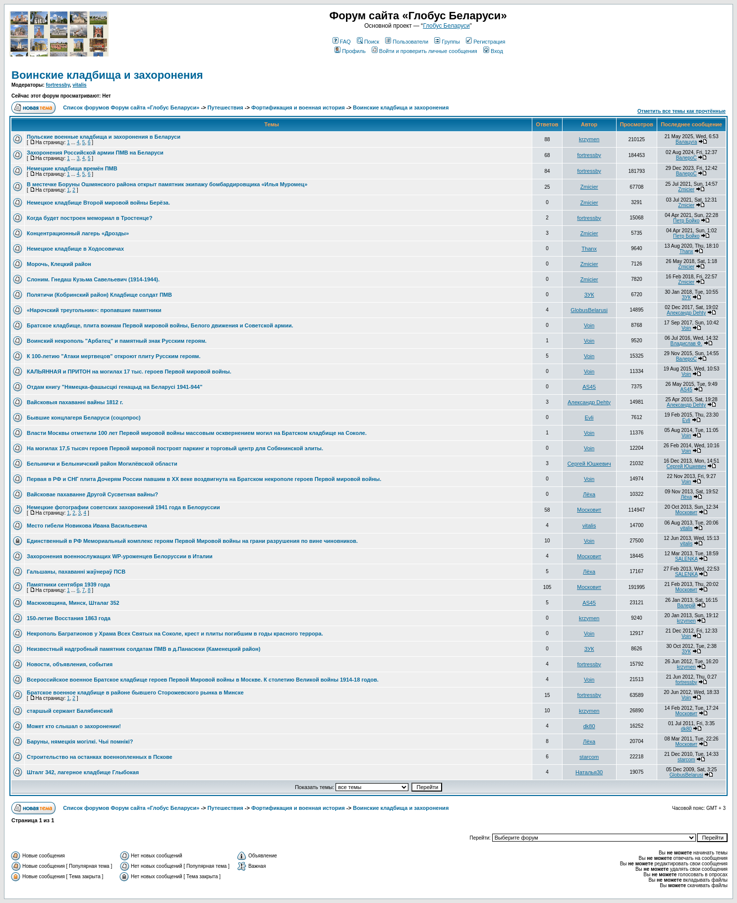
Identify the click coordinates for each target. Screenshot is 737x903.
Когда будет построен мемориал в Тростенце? (89, 218)
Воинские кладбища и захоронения (107, 75)
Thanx (589, 249)
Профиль (350, 51)
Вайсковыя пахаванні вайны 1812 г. (75, 402)
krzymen (589, 139)
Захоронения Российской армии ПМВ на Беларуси (95, 153)
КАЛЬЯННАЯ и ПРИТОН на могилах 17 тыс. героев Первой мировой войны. (129, 371)
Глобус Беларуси (446, 25)
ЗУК (589, 295)
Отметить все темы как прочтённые (681, 111)
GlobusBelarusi (589, 310)
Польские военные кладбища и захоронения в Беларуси (103, 137)
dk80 (589, 726)
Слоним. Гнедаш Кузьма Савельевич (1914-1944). (93, 279)
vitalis (79, 85)
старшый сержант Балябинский (70, 711)
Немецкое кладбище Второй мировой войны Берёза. (98, 203)
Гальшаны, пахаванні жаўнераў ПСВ (76, 572)
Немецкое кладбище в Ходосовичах (75, 249)
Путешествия (225, 107)
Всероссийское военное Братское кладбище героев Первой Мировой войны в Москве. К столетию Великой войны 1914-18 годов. (203, 680)
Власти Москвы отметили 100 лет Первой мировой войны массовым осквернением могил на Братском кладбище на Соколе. (197, 433)
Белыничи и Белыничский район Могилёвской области (102, 464)
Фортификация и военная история (298, 107)
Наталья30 (589, 772)
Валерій (686, 605)
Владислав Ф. (686, 343)
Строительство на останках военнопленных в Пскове (99, 757)
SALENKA (686, 559)
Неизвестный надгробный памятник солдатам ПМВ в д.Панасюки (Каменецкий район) (143, 649)
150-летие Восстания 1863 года (69, 618)
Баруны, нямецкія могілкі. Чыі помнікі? (80, 741)
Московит (589, 510)
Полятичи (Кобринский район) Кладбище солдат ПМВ (99, 295)
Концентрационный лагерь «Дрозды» (78, 233)
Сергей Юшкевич (589, 464)
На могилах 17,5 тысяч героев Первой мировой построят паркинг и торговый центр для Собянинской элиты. (175, 448)
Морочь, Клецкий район (59, 264)
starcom (589, 757)
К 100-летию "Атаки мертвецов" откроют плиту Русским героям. (114, 356)
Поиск (368, 42)
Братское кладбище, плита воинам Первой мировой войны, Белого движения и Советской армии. (160, 325)
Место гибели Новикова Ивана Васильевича (87, 526)
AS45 (589, 387)
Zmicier (589, 187)
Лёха (589, 494)
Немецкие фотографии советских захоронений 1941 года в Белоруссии (123, 507)
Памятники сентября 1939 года (68, 584)
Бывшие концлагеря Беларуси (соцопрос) (84, 418)
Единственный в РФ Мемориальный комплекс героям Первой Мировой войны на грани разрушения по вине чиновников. (192, 541)
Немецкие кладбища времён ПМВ (72, 168)
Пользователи (406, 42)
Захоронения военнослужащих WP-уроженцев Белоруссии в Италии (120, 556)
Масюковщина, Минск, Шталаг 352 (73, 603)
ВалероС (686, 157)
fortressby (58, 85)
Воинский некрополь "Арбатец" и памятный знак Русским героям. (117, 341)
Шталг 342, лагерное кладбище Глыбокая (83, 772)
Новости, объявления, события (70, 664)
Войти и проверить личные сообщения (424, 51)
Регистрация (485, 42)
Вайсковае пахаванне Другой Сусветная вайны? (92, 494)
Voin (589, 325)
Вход (493, 51)
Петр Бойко (686, 220)
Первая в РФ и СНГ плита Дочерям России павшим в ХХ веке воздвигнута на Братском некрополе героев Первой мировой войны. (204, 479)
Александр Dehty (686, 313)
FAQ (342, 42)
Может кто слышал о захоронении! (74, 726)
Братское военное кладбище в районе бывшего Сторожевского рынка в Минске (135, 692)
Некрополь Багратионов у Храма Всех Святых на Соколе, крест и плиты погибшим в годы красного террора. (175, 634)
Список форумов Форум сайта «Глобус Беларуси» (131, 107)
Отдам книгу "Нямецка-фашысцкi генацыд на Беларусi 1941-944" (114, 387)
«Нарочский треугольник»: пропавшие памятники (94, 310)
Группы (447, 42)
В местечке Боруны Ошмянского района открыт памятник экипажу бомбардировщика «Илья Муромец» (167, 184)
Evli (589, 418)
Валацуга (686, 142)
